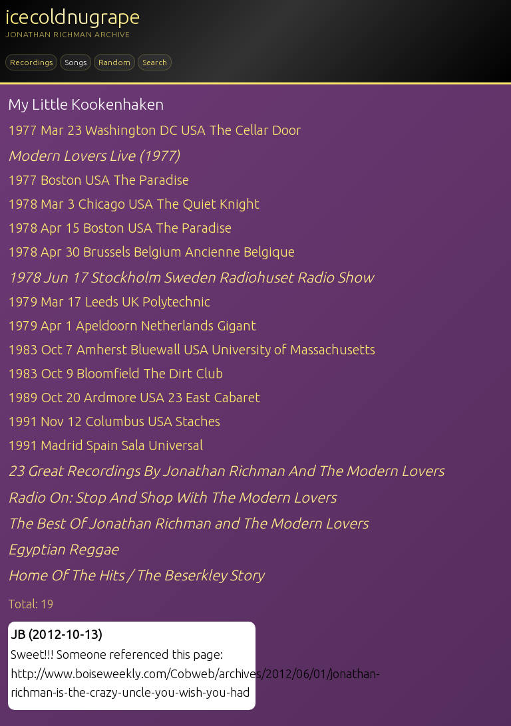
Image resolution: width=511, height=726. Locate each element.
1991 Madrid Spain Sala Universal (105, 445)
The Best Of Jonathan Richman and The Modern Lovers (188, 523)
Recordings (31, 62)
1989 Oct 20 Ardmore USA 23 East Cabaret (134, 397)
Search (154, 62)
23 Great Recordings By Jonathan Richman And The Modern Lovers (226, 470)
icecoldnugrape (72, 16)
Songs (75, 62)
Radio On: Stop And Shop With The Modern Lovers (172, 497)
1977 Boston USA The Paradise (98, 179)
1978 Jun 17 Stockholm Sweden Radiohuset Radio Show (190, 277)
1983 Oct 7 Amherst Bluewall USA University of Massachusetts (191, 349)
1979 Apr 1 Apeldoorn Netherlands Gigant (132, 325)
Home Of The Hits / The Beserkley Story (135, 574)
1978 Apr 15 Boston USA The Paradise (120, 227)
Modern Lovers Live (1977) (94, 155)
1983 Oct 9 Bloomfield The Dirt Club (115, 373)
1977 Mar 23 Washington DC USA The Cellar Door (154, 130)
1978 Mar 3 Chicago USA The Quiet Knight (133, 203)
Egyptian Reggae (63, 549)
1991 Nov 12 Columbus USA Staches (114, 421)
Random (114, 62)
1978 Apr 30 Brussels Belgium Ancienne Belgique (151, 251)
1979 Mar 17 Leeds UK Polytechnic (109, 301)
